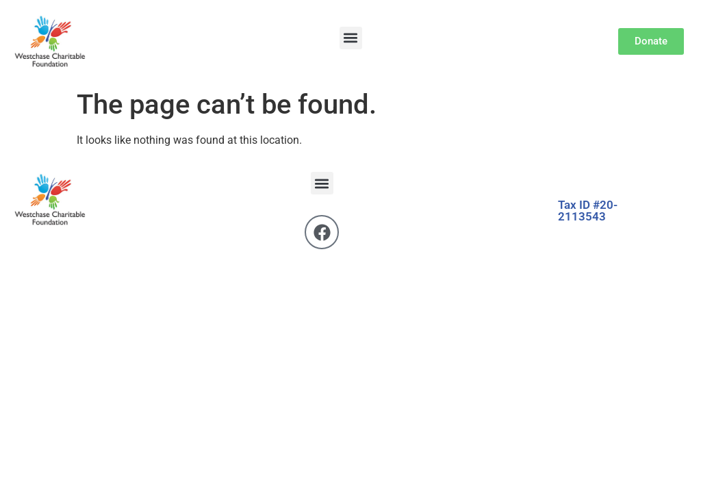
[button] (351, 38)
